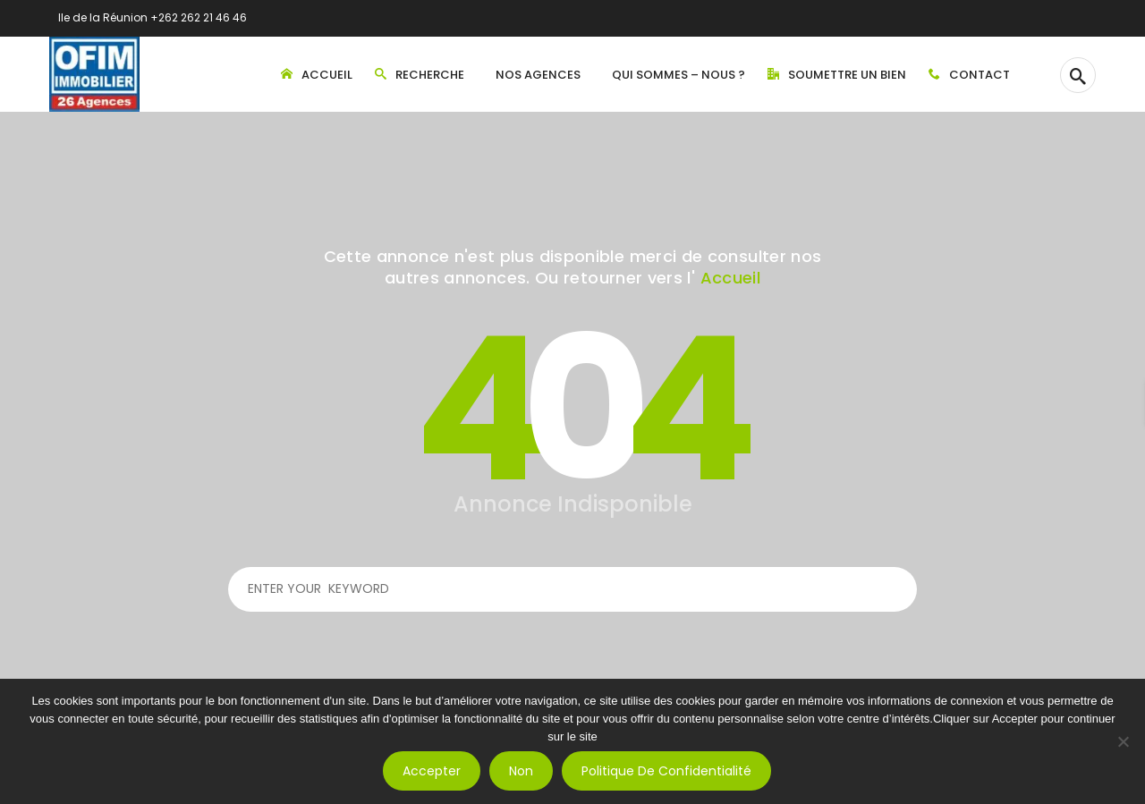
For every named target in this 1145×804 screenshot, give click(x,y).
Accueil (730, 278)
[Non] (1123, 741)
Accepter (432, 771)
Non (521, 771)
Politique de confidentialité (666, 771)
